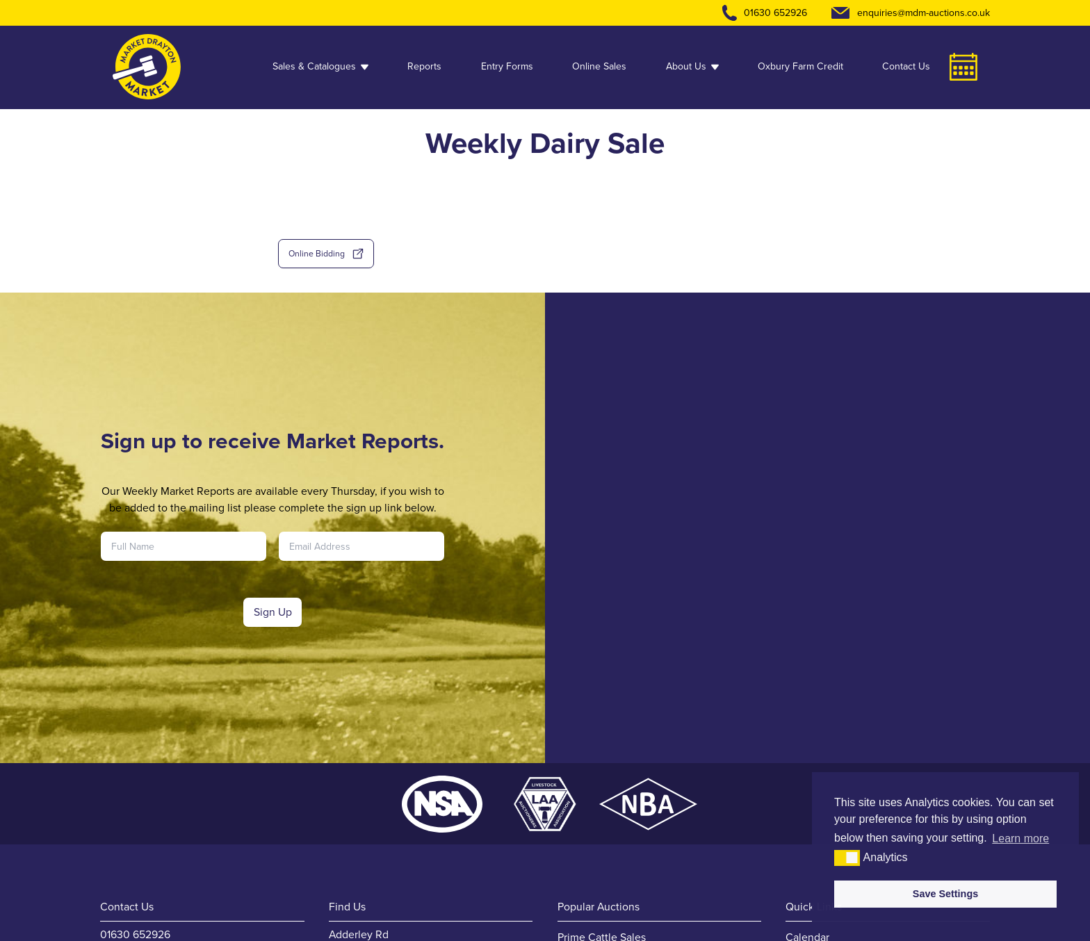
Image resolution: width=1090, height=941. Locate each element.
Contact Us (906, 66)
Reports (424, 66)
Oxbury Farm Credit (800, 66)
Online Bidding (326, 253)
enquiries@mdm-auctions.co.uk (923, 13)
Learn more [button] (1020, 838)
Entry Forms (507, 66)
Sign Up (273, 612)
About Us (692, 66)
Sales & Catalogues (320, 66)
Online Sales (599, 66)
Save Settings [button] (945, 893)
